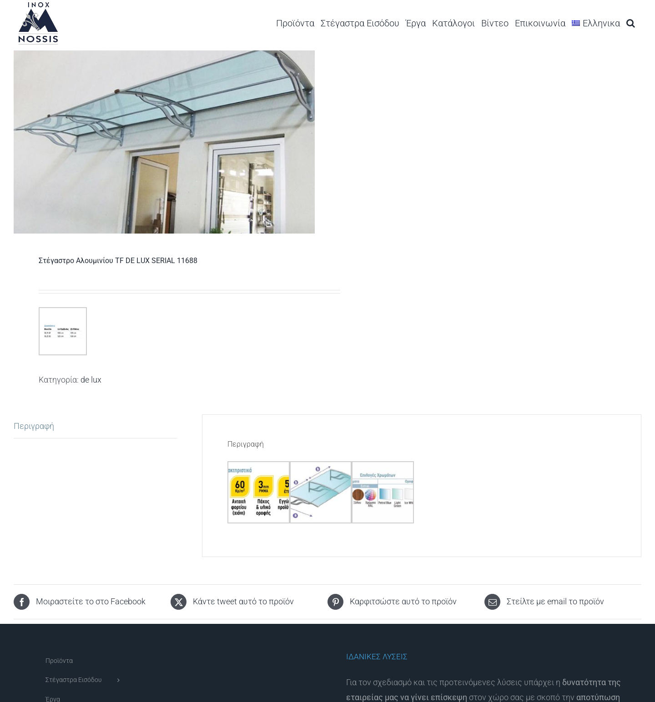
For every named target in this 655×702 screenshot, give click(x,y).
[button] (630, 23)
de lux (91, 379)
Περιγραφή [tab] (34, 426)
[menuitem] (596, 23)
